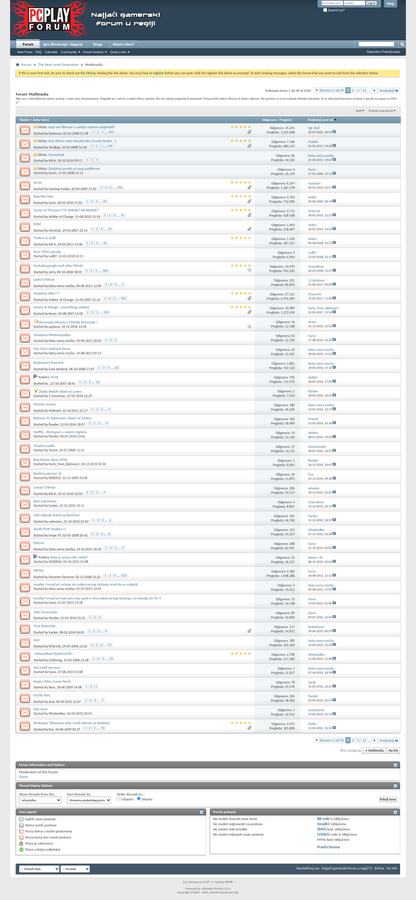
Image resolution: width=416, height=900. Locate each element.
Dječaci (39, 543)
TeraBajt (54, 147)
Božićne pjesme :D (47, 473)
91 (122, 215)
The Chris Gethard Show (52, 348)
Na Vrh (393, 750)
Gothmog (55, 660)
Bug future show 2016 (50, 459)
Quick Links (118, 52)
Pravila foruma (328, 847)
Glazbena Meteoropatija (52, 335)
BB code (323, 819)
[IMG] (321, 829)
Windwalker (57, 713)
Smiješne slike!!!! (47, 293)
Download (56, 154)
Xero (52, 687)
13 (109, 645)
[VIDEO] (323, 834)
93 (104, 201)
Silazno (144, 799)
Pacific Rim (42, 695)
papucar (54, 327)
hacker (53, 506)
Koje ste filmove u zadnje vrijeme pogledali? (82, 127)
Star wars (41, 709)
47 (110, 229)
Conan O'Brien (44, 487)
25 (97, 382)
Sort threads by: (79, 794)
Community (69, 52)
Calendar (51, 52)
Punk (54, 377)
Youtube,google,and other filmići (58, 265)
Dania (23, 776)
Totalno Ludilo (44, 446)
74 (111, 659)
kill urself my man (47, 667)
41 (105, 243)
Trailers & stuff (44, 238)
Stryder (54, 618)
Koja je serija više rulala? (69, 557)
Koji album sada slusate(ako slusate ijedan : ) (82, 141)
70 (102, 728)
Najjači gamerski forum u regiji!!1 (347, 868)
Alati (358, 111)
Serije (38, 182)
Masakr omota (45, 404)
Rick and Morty (45, 501)
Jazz (37, 640)
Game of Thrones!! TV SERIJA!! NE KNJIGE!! (66, 210)
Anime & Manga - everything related (61, 307)
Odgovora (269, 120)
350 (106, 312)
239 (110, 146)
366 (105, 271)
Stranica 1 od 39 (332, 90)
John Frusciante (45, 612)
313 (123, 575)
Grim (52, 203)
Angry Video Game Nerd (52, 681)
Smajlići (323, 824)
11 (364, 90)
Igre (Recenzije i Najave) (63, 44)
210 (119, 187)
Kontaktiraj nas (308, 868)
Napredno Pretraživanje (383, 51)
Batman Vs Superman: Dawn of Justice (63, 418)
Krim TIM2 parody (47, 251)
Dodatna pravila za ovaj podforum (74, 168)
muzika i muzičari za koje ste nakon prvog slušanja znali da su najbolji (86, 584)
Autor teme (41, 120)
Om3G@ (55, 230)
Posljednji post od (322, 120)
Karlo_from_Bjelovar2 (64, 464)
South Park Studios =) (50, 529)
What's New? (123, 44)
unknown (55, 521)
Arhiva (379, 868)
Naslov (25, 120)
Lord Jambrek (58, 369)
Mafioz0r (55, 411)
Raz (51, 729)
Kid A (52, 161)
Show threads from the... (38, 794)
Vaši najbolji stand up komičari (56, 515)
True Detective (44, 626)
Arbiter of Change (61, 217)
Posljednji (389, 90)
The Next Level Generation (58, 64)
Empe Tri (55, 535)
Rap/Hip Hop (43, 196)
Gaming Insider (59, 189)
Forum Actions (93, 52)
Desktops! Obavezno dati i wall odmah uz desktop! (72, 723)
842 (111, 132)
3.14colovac (57, 396)
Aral (51, 702)
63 (116, 368)
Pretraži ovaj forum (381, 111)
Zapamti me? (334, 10)
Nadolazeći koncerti (48, 362)
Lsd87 (53, 256)
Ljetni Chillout (44, 279)
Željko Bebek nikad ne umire (60, 391)
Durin (53, 173)
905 (123, 298)
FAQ (39, 52)
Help (390, 4)
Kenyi (52, 314)
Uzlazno (125, 799)
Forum (28, 44)
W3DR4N (55, 562)
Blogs (98, 44)
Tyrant (53, 450)
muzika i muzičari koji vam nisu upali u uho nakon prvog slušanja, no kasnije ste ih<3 (97, 598)
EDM (37, 224)
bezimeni (55, 133)
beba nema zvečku (62, 286)
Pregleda (285, 120)
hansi (52, 603)
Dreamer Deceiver (61, 577)
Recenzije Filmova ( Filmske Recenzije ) (68, 322)
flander (54, 424)
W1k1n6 (55, 646)
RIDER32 (55, 478)
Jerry (52, 272)
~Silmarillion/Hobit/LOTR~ (53, 653)
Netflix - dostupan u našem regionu (60, 432)
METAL (39, 570)
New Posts (25, 52)
